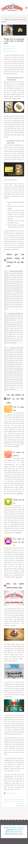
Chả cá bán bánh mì (11, 51)
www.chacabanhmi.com (16, 834)
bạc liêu (7, 793)
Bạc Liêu (21, 84)
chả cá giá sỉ (13, 793)
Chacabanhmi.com (11, 49)
